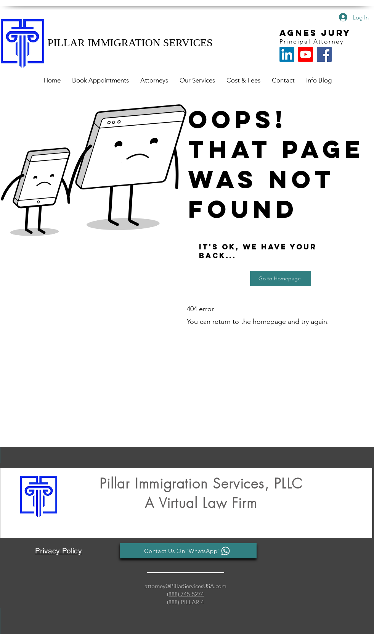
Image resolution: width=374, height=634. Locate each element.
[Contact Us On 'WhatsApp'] (188, 550)
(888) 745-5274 (185, 594)
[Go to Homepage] (280, 278)
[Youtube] (305, 54)
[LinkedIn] (286, 54)
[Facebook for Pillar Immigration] (324, 54)
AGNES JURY (315, 32)
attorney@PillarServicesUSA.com (185, 586)
